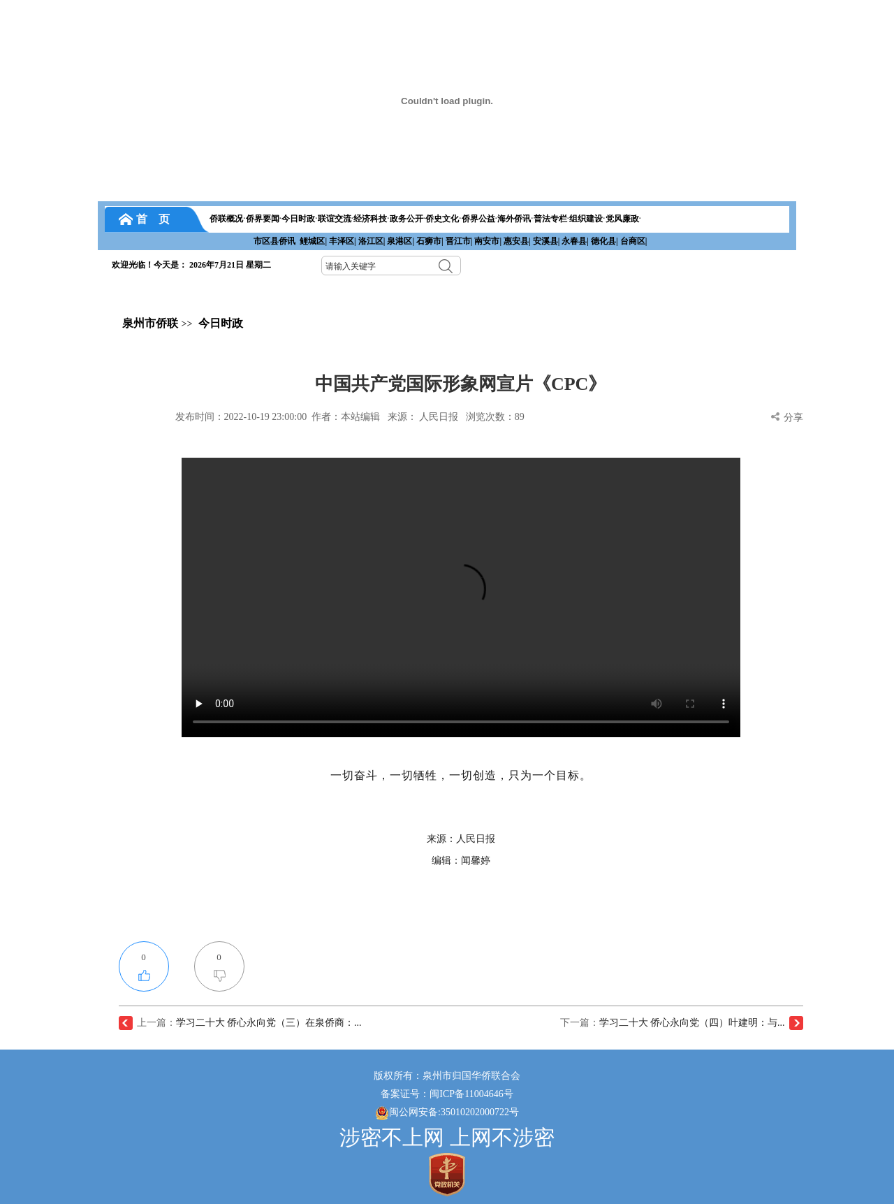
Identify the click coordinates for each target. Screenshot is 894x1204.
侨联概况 (226, 219)
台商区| (633, 241)
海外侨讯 (514, 219)
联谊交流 (334, 219)
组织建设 (586, 219)
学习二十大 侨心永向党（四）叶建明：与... (692, 1022)
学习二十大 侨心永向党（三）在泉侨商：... (269, 1022)
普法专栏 (550, 219)
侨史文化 (442, 219)
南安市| (487, 241)
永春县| (575, 241)
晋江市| (459, 241)
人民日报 (438, 417)
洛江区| (372, 241)
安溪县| (546, 241)
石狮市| (430, 241)
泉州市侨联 (150, 323)
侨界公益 (478, 219)
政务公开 (406, 219)
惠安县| (517, 241)
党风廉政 (622, 219)
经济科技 (370, 219)
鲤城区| (313, 241)
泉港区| (400, 241)
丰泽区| (342, 241)
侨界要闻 (262, 219)
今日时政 (298, 219)
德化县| (604, 241)
